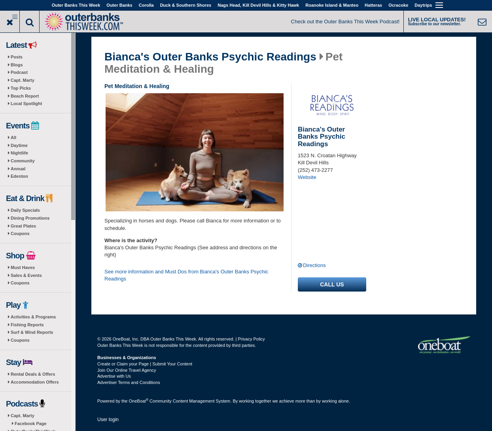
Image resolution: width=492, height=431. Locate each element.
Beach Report (25, 96)
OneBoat (139, 401)
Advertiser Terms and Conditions (128, 382)
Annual (18, 168)
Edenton (19, 176)
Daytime (19, 145)
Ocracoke (398, 5)
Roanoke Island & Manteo (331, 5)
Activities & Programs (33, 316)
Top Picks (21, 88)
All (13, 137)
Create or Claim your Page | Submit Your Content (144, 363)
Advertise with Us (114, 376)
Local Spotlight (26, 103)
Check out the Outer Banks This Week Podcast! (345, 21)
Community (23, 160)
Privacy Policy (251, 339)
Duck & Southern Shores (186, 5)
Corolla (146, 5)
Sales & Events (26, 275)
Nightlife (19, 153)
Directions (314, 265)
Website (307, 177)
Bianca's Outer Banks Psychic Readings (210, 57)
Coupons (20, 233)
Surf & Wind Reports (32, 332)
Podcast (19, 72)
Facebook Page (31, 423)
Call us (332, 284)
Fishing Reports (27, 324)
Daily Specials (25, 210)
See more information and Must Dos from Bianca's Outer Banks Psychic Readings (186, 275)
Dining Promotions (30, 218)
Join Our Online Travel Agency (126, 370)
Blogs (17, 64)
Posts (17, 57)
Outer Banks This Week (76, 5)
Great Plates (23, 226)
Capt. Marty (22, 80)
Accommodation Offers (35, 382)
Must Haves (23, 267)
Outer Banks (119, 5)
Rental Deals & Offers (33, 374)
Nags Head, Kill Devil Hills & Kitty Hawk (258, 5)
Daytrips (423, 5)
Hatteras (373, 5)
